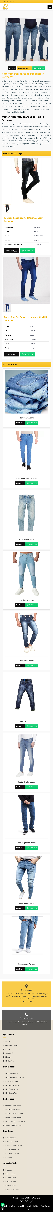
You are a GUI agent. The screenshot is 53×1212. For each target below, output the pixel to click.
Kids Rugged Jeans (12, 1149)
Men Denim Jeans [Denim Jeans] (11, 1073)
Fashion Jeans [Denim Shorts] (10, 1185)
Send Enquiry (11, 251)
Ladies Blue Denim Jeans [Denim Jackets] (14, 1113)
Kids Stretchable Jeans (13, 1146)
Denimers (21, 1198)
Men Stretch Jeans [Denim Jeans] (12, 1085)
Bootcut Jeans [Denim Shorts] (10, 1178)
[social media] (21, 1201)
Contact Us (26, 1025)
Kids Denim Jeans (11, 1138)
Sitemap (8, 1057)
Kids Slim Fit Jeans (12, 1153)
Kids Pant (8, 1157)
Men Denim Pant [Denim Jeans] (11, 1093)
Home (7, 1041)
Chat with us (39, 68)
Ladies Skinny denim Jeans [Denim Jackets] (15, 1121)
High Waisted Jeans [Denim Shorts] (12, 1189)
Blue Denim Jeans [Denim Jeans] (11, 1081)
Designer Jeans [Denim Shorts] (10, 1182)
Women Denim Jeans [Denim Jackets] (13, 1106)
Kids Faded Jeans (11, 1142)
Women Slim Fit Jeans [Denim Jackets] (13, 1125)
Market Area (9, 1061)
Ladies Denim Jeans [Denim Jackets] (12, 1109)
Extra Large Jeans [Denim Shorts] (11, 1174)
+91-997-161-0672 (9, 2)
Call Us (12, 68)
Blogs (7, 1049)
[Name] (50, 7)
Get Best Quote (24, 68)
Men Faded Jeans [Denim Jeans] (11, 1089)
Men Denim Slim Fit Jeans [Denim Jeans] (14, 1077)
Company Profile (11, 1045)
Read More (19, 423)
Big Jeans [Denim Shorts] (8, 1170)
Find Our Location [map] (27, 1000)
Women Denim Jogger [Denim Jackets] (13, 1117)
